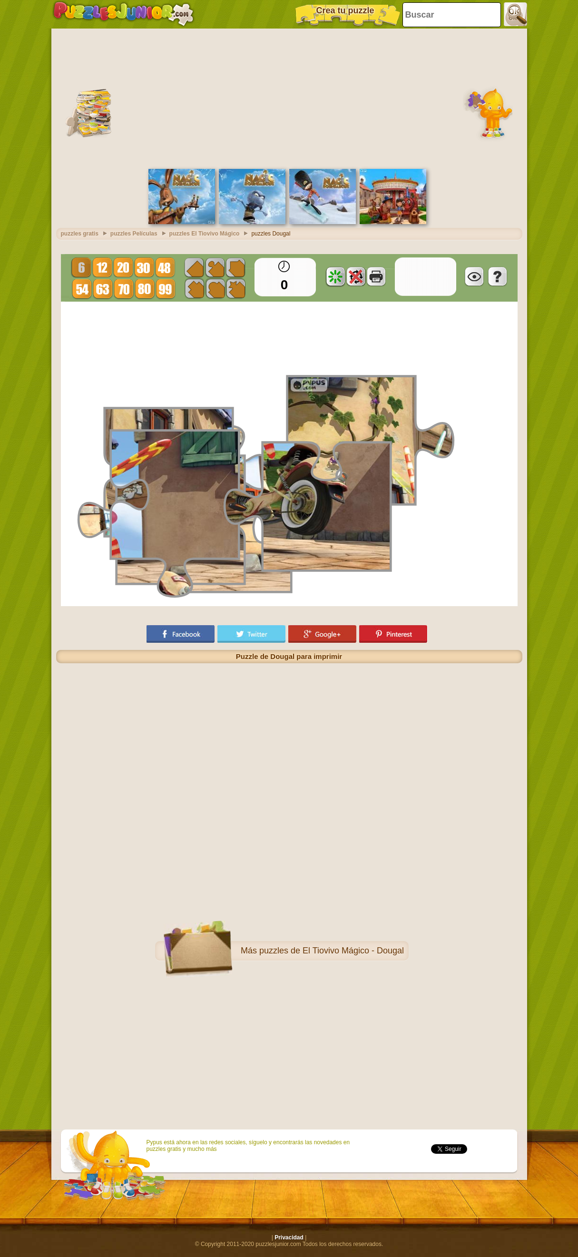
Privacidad (289, 1237)
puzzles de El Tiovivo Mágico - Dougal (331, 950)
